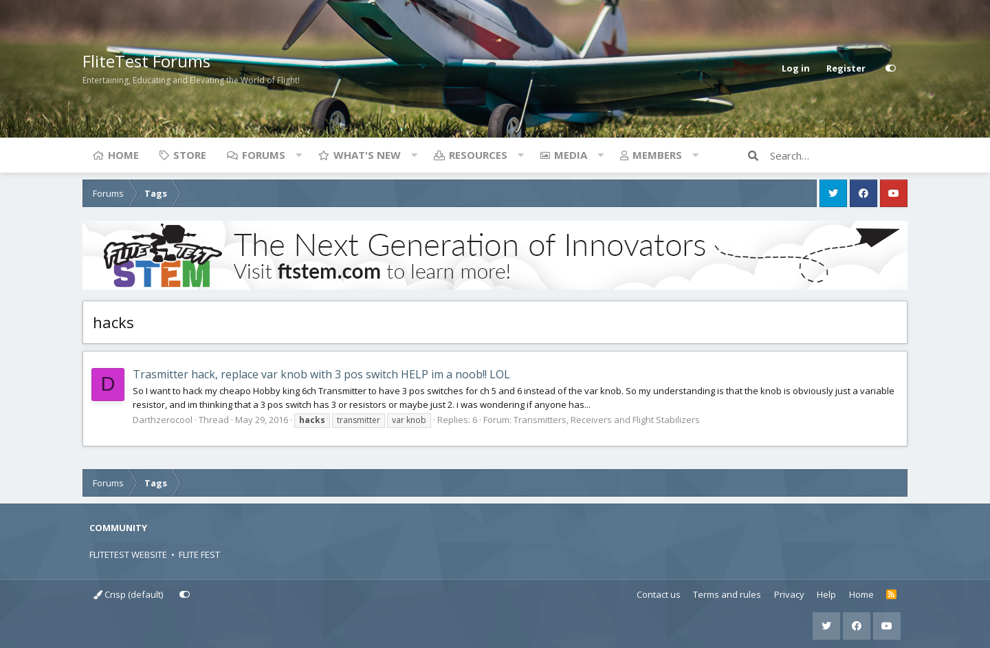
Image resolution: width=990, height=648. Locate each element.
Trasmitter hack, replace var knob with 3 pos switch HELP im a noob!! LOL (321, 374)
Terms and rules (727, 594)
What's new (367, 155)
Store (189, 155)
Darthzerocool (162, 419)
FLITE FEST (199, 554)
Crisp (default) (128, 594)
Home (123, 155)
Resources (478, 155)
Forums (263, 155)
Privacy (789, 594)
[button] (298, 155)
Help (826, 594)
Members (657, 155)
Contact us (659, 594)
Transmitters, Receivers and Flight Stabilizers (607, 419)
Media (570, 155)
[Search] (839, 155)
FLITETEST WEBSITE (128, 554)
